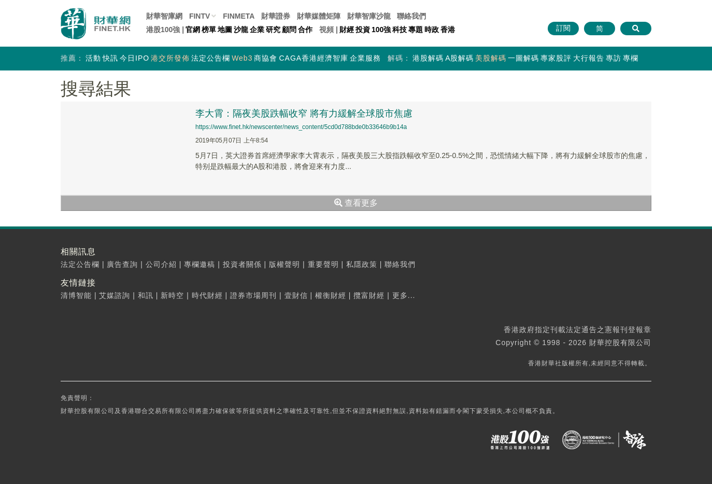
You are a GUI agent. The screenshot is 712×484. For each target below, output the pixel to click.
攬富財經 (369, 295)
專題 (415, 29)
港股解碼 (428, 58)
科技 (399, 29)
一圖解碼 (523, 58)
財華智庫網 (164, 16)
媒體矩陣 (318, 16)
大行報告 (588, 58)
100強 (381, 29)
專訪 (613, 58)
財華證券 (275, 16)
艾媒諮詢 (114, 295)
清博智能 (76, 295)
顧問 (289, 29)
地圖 (225, 29)
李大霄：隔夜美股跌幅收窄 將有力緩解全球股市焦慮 (303, 113)
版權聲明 (284, 264)
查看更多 (356, 202)
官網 (193, 29)
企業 (257, 29)
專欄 (630, 58)
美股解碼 (490, 58)
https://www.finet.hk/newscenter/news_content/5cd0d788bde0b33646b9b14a (301, 127)
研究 (273, 29)
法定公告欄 (210, 58)
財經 (346, 29)
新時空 (172, 295)
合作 (305, 29)
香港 (447, 29)
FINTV (199, 16)
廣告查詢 (122, 264)
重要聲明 (323, 264)
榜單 (209, 29)
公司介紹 (161, 264)
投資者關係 (242, 264)
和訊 (145, 295)
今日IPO (134, 58)
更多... (404, 295)
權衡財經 (330, 295)
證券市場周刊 (253, 295)
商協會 (265, 58)
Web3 (242, 58)
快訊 (110, 58)
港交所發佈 (170, 58)
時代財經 (207, 295)
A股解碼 (459, 58)
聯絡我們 (411, 16)
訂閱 (563, 28)
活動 (93, 58)
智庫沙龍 (369, 16)
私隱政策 (361, 264)
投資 (362, 29)
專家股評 (556, 58)
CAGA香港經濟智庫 (313, 58)
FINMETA (238, 16)
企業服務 (365, 58)
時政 (431, 29)
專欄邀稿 (199, 264)
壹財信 (296, 295)
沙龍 (241, 29)
